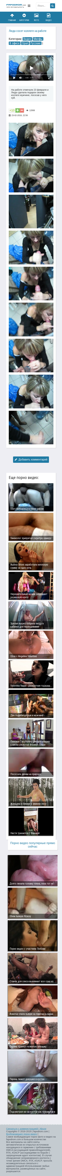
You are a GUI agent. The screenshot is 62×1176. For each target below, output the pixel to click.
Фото (36, 17)
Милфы (38, 39)
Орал (25, 43)
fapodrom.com (16, 6)
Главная (12, 17)
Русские (35, 43)
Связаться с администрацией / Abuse (26, 1128)
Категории (24, 17)
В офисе (15, 43)
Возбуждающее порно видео (21, 1134)
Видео (48, 17)
